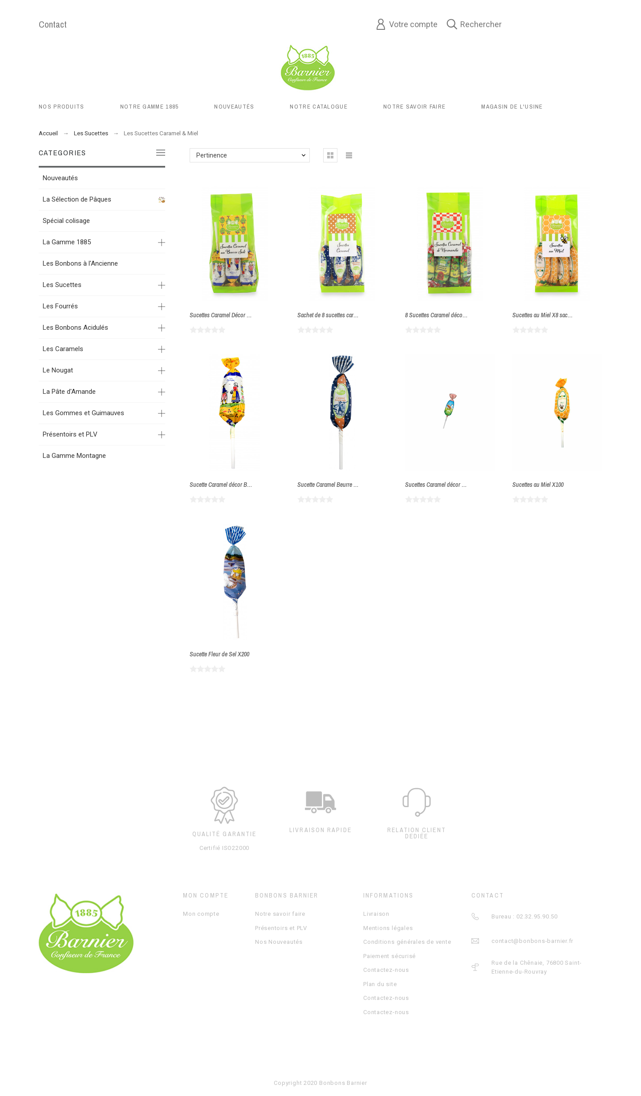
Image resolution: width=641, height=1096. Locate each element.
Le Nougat (58, 370)
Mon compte (201, 913)
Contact (53, 24)
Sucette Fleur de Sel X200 (219, 654)
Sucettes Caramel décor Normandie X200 (452, 485)
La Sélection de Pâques (77, 199)
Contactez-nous (386, 970)
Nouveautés (60, 178)
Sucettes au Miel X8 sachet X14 (548, 315)
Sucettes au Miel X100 (538, 485)
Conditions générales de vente (407, 941)
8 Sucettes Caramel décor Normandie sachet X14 (461, 315)
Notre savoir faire (280, 913)
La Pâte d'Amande (69, 392)
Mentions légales (388, 928)
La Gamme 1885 (67, 242)
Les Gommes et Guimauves (83, 413)
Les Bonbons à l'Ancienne (80, 263)
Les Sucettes (62, 285)
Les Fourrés (60, 306)
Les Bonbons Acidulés (75, 328)
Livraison (376, 913)
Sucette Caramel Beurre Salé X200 (337, 485)
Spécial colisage (66, 221)
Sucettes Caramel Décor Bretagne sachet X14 (242, 315)
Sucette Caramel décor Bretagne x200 (233, 485)
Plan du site (380, 984)
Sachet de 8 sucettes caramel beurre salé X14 (349, 315)
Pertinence (211, 155)
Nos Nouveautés (279, 941)
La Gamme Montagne (74, 456)
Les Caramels (63, 349)
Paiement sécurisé (389, 956)
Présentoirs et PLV (70, 434)
